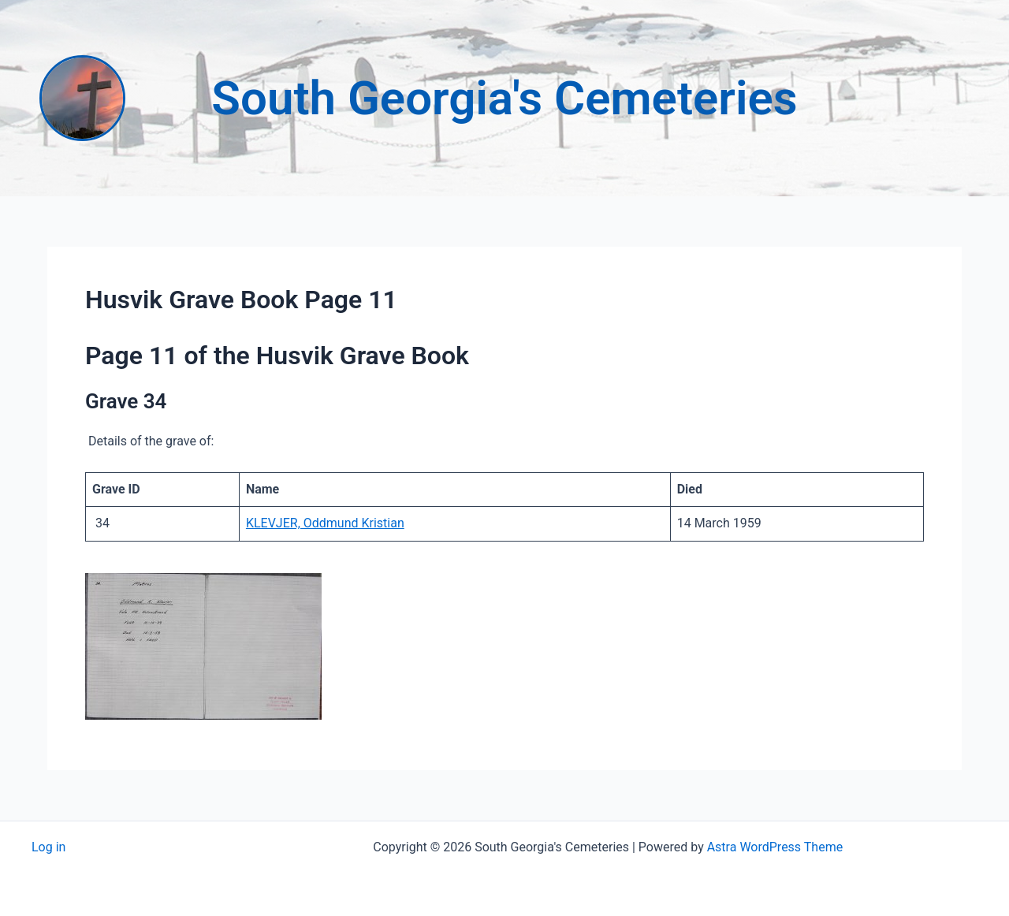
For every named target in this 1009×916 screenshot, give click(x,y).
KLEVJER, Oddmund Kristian (325, 523)
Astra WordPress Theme (775, 847)
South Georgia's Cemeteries (504, 98)
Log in (48, 847)
